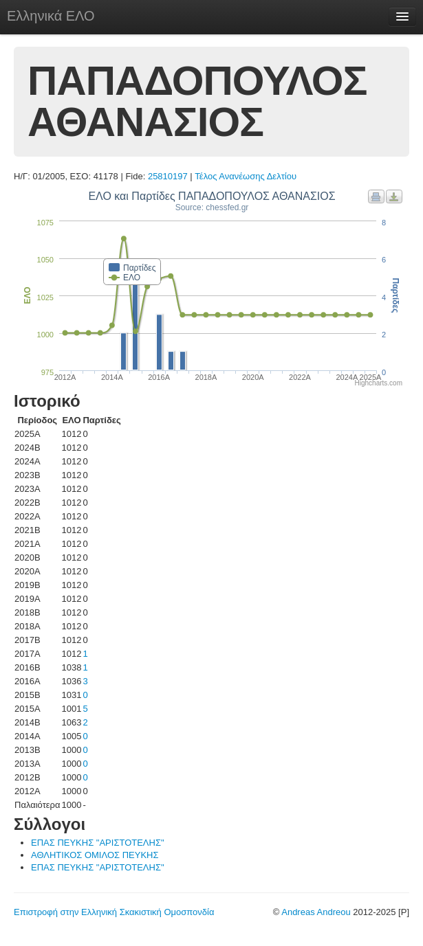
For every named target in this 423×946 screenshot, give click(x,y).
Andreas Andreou (315, 912)
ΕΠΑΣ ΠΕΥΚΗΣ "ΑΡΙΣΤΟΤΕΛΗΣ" (97, 842)
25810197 (168, 176)
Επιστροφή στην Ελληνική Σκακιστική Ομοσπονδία (114, 912)
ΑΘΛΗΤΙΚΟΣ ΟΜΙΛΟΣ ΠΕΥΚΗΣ (94, 855)
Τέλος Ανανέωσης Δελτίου (245, 176)
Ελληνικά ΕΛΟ (51, 15)
